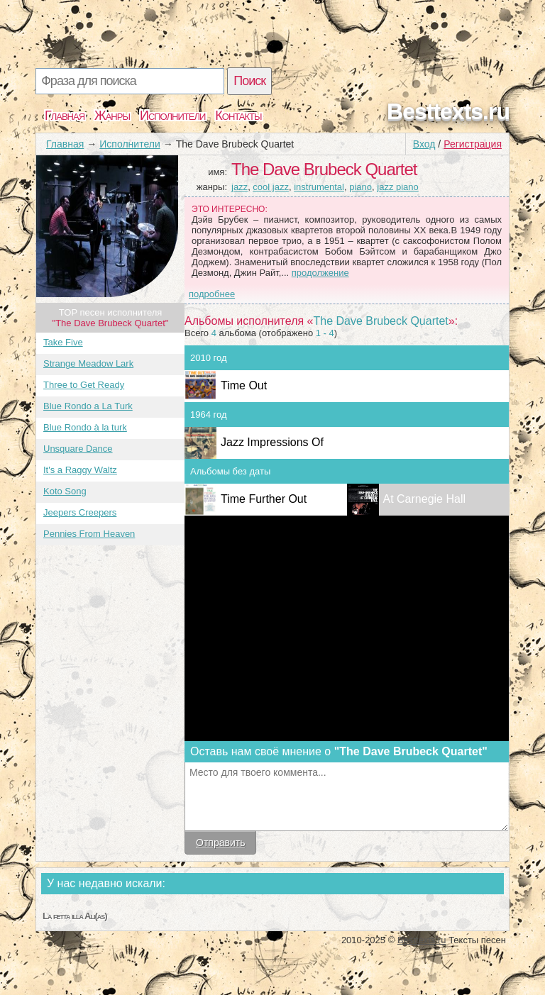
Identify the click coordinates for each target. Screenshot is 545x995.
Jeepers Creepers (79, 512)
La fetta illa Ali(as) (75, 916)
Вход (424, 144)
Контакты (238, 116)
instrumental (319, 187)
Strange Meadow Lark (88, 363)
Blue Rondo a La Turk (88, 406)
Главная (64, 116)
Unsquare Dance (78, 448)
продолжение (320, 272)
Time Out (244, 385)
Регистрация (473, 144)
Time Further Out (264, 499)
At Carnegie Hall (424, 499)
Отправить (220, 842)
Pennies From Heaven (89, 533)
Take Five (63, 342)
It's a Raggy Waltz (80, 470)
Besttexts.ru (448, 111)
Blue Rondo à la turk (85, 427)
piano (360, 187)
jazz (239, 187)
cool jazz (271, 187)
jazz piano (398, 187)
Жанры (112, 116)
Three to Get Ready (83, 384)
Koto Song (65, 491)
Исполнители (172, 116)
